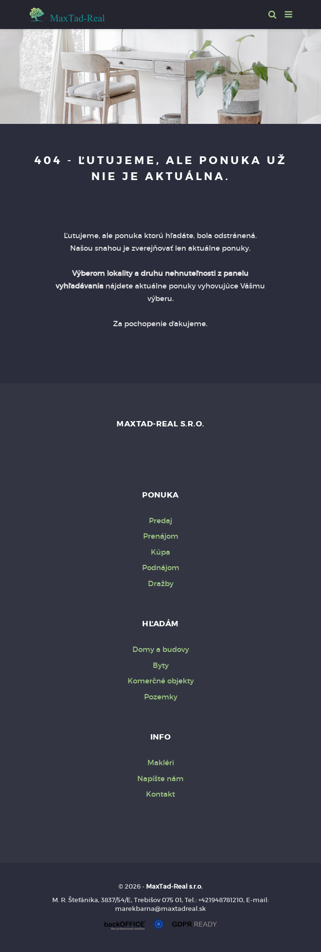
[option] (160, 74)
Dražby (161, 583)
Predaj (160, 520)
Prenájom (160, 536)
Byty (161, 665)
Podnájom (160, 567)
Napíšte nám (160, 778)
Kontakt (160, 794)
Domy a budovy (160, 649)
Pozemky (160, 696)
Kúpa (160, 552)
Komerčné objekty (161, 680)
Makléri (160, 762)
